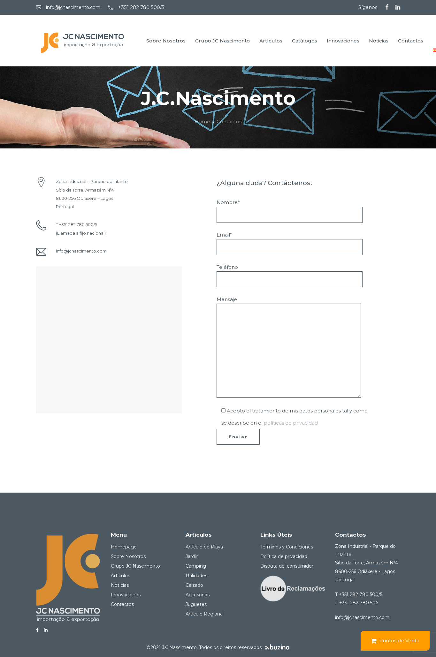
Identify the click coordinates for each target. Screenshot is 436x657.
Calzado (194, 585)
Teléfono (290, 275)
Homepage (124, 547)
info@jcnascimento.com (73, 7)
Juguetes (196, 604)
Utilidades (196, 575)
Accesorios (198, 595)
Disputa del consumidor (286, 566)
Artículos (120, 575)
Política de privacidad (283, 556)
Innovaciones (126, 595)
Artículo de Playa (204, 547)
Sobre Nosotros (128, 556)
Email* (290, 243)
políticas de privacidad (291, 423)
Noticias (120, 585)
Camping (196, 566)
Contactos (122, 604)
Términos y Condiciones (286, 547)
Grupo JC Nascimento (135, 566)
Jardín (192, 556)
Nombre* (290, 211)
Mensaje (289, 347)
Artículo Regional (205, 614)
